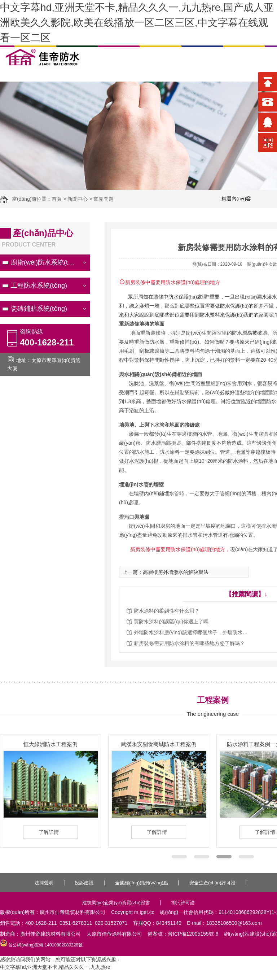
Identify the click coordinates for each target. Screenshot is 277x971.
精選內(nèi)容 (236, 198)
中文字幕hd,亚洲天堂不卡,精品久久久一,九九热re (55, 967)
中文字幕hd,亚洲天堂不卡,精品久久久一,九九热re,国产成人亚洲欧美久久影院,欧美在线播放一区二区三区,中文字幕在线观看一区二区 (137, 22)
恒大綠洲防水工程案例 (50, 744)
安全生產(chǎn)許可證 (212, 882)
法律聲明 (44, 882)
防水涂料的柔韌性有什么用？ (166, 611)
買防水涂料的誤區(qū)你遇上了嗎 (171, 621)
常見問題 (103, 199)
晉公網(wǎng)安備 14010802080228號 (41, 945)
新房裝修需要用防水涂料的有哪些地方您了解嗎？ (189, 643)
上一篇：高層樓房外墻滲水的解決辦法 (165, 572)
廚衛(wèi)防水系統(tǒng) (46, 262)
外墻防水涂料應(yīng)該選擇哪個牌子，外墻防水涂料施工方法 (191, 632)
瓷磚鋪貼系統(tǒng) (39, 308)
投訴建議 (84, 882)
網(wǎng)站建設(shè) (247, 934)
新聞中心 (77, 199)
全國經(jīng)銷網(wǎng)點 (141, 882)
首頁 (57, 199)
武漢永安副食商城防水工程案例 (159, 744)
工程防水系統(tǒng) (39, 285)
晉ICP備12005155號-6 (193, 934)
